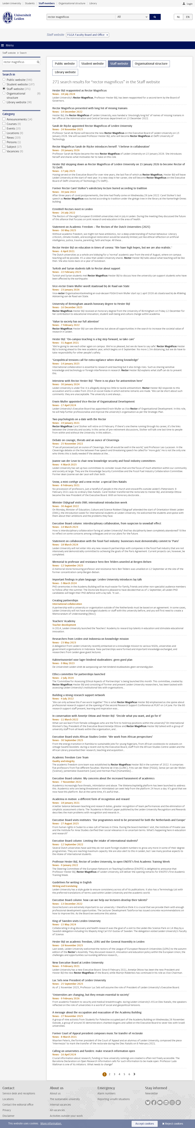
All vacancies (57, 1110)
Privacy (6, 1110)
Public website (21, 80)
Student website (21, 84)
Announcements (21, 119)
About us (55, 1093)
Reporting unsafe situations (114, 1099)
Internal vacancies (60, 1105)
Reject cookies (174, 1124)
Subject (21, 147)
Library (93, 3)
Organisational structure (72, 3)
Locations (21, 133)
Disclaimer (8, 1116)
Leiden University (11, 3)
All (119, 17)
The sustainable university (65, 1099)
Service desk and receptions (18, 1093)
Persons (21, 142)
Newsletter (151, 1093)
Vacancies (21, 151)
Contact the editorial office (17, 1105)
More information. (51, 1123)
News (21, 138)
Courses (21, 124)
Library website (21, 102)
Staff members (47, 3)
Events (21, 128)
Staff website (9, 52)
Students (30, 3)
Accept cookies (144, 1124)
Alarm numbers (106, 1093)
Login (190, 3)
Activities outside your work (66, 1116)
